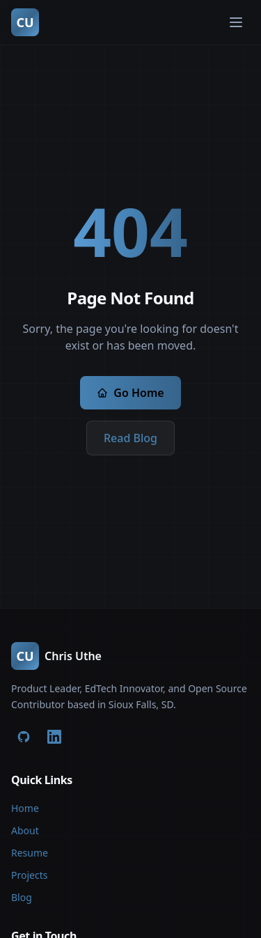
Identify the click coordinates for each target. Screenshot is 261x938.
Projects (29, 875)
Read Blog (130, 438)
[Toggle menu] (236, 22)
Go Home (130, 392)
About (25, 830)
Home (25, 808)
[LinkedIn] (54, 736)
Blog (21, 897)
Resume (29, 852)
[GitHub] (23, 736)
